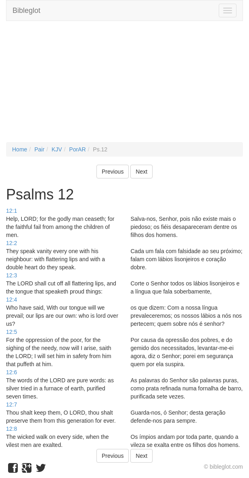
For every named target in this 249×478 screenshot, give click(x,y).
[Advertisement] (124, 85)
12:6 (11, 372)
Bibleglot (26, 10)
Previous (112, 171)
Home (19, 149)
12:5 (11, 332)
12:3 (11, 275)
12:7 (11, 404)
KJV (57, 149)
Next (141, 171)
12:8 (11, 429)
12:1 (11, 211)
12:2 (11, 243)
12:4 (11, 299)
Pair (39, 149)
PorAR (77, 149)
